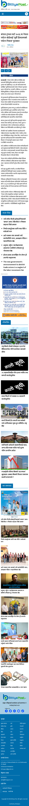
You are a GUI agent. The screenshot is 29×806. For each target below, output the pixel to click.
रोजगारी (21, 726)
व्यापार (11, 729)
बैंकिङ (2, 729)
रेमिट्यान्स (22, 735)
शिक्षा (11, 746)
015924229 (3, 767)
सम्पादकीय (3, 743)
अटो (11, 732)
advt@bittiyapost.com (7, 780)
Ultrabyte (17, 804)
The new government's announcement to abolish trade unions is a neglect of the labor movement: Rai (14, 266)
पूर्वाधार (2, 754)
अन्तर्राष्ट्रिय (12, 751)
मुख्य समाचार (4, 723)
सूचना (21, 732)
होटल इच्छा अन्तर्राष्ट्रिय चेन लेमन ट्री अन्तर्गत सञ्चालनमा (15, 256)
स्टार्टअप (12, 748)
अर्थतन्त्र (2, 748)
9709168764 (10, 767)
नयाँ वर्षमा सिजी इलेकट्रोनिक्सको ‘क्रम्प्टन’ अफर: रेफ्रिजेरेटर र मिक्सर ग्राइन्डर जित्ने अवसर (14, 222)
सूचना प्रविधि (13, 740)
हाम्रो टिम (3, 783)
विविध (21, 746)
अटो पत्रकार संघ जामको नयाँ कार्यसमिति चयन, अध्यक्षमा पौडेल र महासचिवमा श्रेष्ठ (15, 238)
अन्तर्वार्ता (3, 746)
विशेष (21, 743)
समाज (11, 737)
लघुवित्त (21, 737)
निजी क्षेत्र (3, 751)
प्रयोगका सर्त (22, 748)
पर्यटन (11, 735)
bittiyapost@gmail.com (7, 769)
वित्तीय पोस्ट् (3, 726)
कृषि (11, 726)
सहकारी (3, 735)
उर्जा (11, 723)
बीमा (2, 732)
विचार (2, 740)
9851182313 (3, 777)
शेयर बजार (3, 737)
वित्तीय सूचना (23, 723)
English (22, 740)
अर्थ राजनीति (13, 754)
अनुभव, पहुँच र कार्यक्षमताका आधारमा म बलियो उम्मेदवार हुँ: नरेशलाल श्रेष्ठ (13, 248)
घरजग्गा (21, 729)
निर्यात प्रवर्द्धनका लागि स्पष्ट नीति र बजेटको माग (14, 230)
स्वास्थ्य (12, 743)
